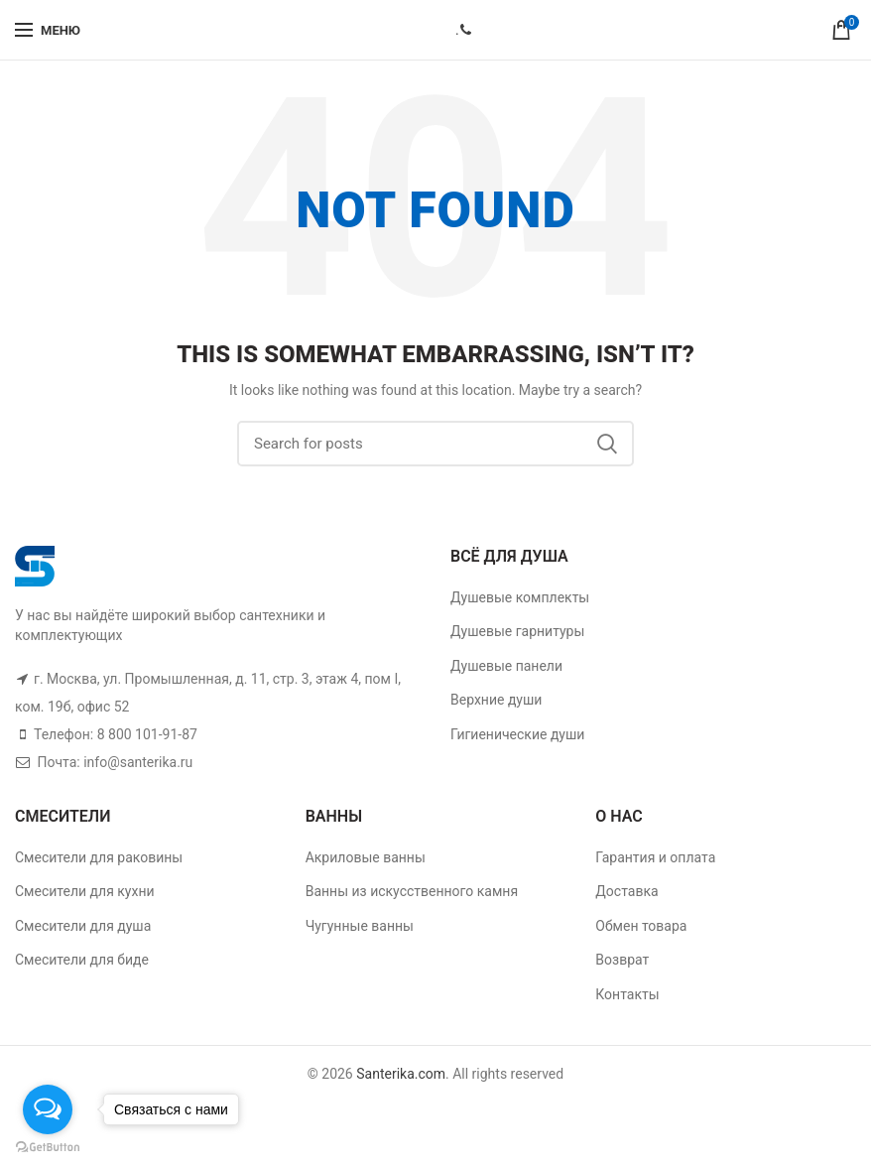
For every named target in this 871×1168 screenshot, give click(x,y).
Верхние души (496, 700)
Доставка (626, 891)
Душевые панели (506, 666)
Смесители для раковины (99, 857)
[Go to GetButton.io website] (47, 1147)
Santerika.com (400, 1074)
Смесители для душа (83, 926)
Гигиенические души (517, 734)
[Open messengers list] (47, 1109)
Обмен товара (640, 926)
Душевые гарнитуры (517, 631)
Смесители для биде (82, 960)
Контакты (627, 994)
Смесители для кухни (85, 891)
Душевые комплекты (519, 597)
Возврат (622, 960)
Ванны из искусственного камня (412, 891)
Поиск (607, 443)
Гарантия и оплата (655, 857)
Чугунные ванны (360, 926)
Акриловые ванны (366, 857)
